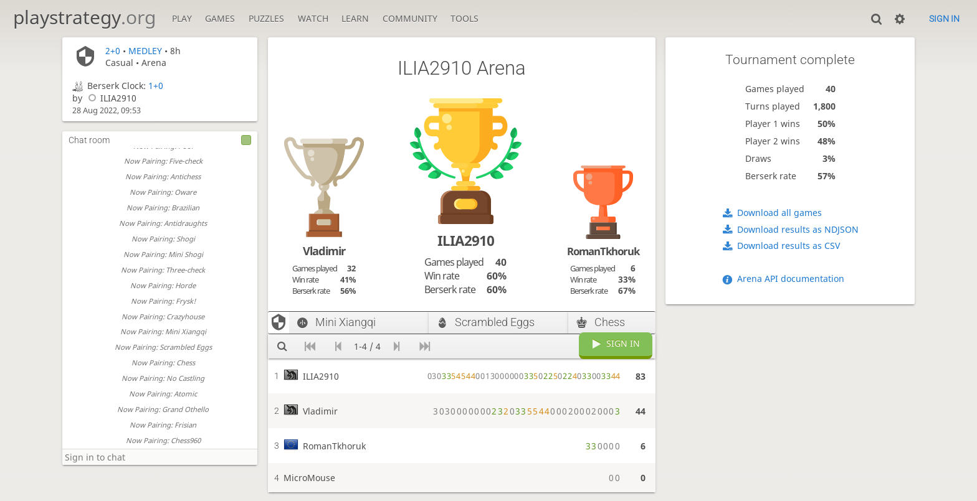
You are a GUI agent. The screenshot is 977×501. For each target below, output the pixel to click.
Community (410, 18)
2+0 (112, 51)
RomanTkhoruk (603, 251)
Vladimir (324, 250)
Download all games (779, 212)
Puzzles (266, 18)
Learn (355, 18)
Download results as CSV (788, 245)
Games (220, 18)
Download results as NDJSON (798, 229)
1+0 (155, 85)
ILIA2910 (110, 98)
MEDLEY (145, 51)
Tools (464, 18)
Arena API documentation (790, 278)
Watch (313, 18)
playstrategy (84, 17)
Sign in (944, 19)
